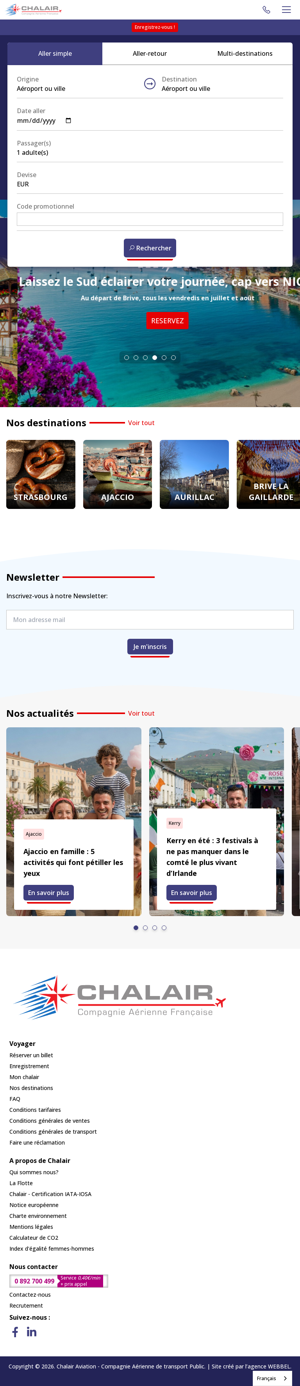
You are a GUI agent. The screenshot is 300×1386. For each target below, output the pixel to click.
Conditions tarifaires (35, 1109)
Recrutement (26, 1305)
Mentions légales (31, 1226)
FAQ (14, 1098)
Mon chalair (24, 1077)
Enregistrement (29, 1066)
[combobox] (272, 1378)
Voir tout (141, 422)
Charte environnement (38, 1215)
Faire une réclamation (37, 1142)
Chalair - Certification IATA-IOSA (50, 1194)
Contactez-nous (30, 1294)
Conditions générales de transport (53, 1131)
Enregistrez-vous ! (155, 27)
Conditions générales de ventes (49, 1120)
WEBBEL (279, 1366)
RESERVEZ (130, 320)
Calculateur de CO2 (33, 1237)
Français (266, 1378)
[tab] (126, 357)
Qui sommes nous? (34, 1172)
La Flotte (21, 1183)
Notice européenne (34, 1205)
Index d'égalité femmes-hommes (51, 1248)
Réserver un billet (31, 1055)
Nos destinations (31, 1088)
